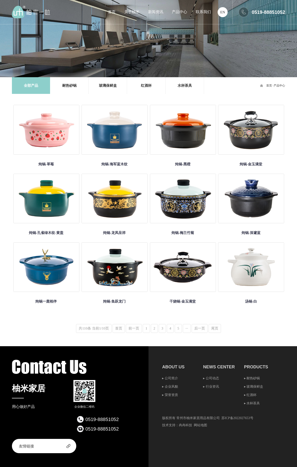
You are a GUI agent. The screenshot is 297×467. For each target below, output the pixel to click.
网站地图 (200, 425)
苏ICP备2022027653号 (237, 418)
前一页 (133, 328)
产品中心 (279, 85)
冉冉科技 (185, 425)
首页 (269, 85)
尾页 (214, 328)
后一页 (199, 328)
